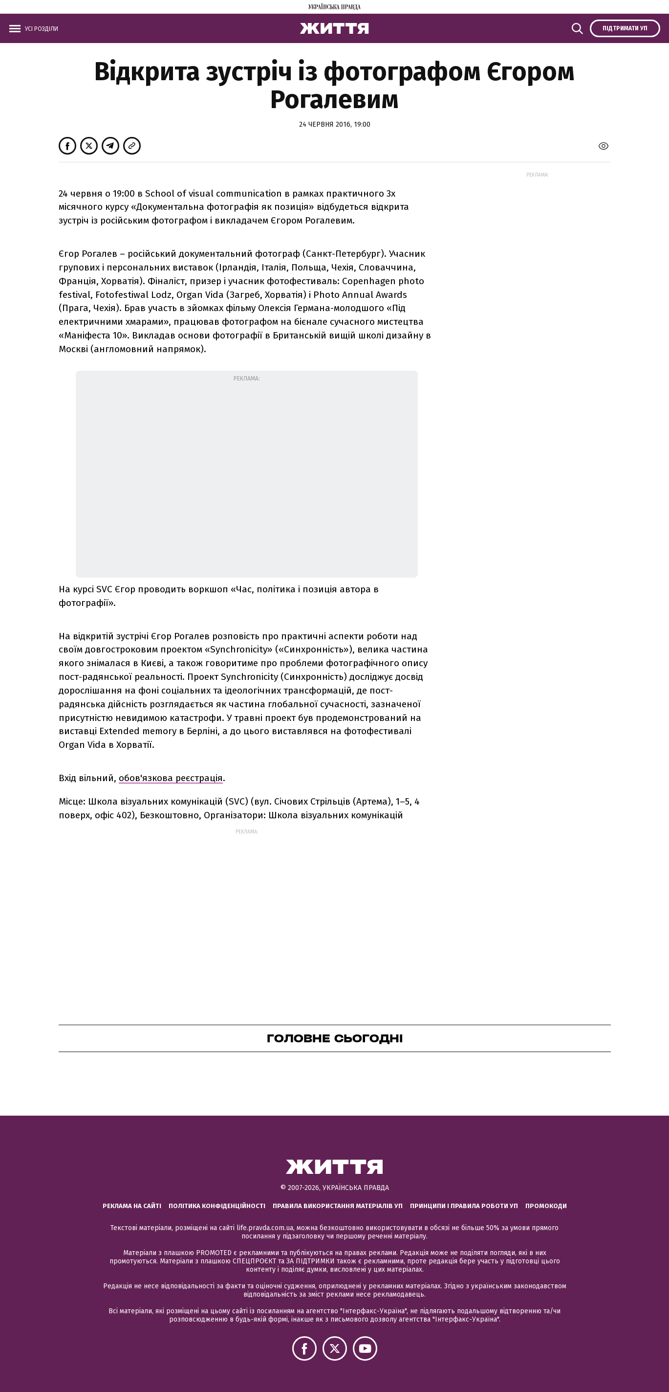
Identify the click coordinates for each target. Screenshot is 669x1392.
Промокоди (546, 1206)
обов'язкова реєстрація (171, 778)
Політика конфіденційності (217, 1206)
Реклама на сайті (132, 1206)
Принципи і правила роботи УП (464, 1206)
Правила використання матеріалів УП (338, 1206)
